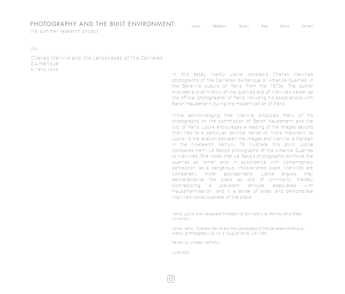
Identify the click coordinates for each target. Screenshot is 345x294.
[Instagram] (171, 279)
